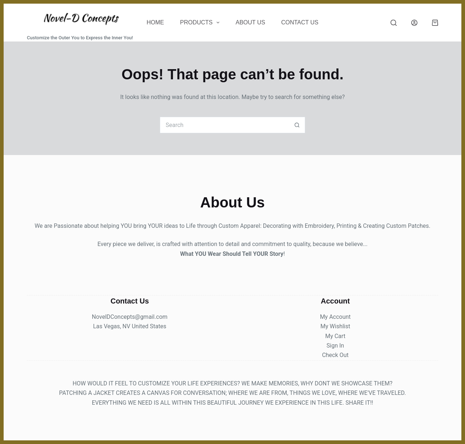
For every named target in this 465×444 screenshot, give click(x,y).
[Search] (394, 23)
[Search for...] (224, 125)
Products (201, 22)
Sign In (335, 345)
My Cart (335, 336)
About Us (250, 22)
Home (155, 22)
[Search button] (297, 125)
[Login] (414, 23)
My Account (335, 316)
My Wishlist (335, 326)
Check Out (335, 355)
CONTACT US (300, 22)
